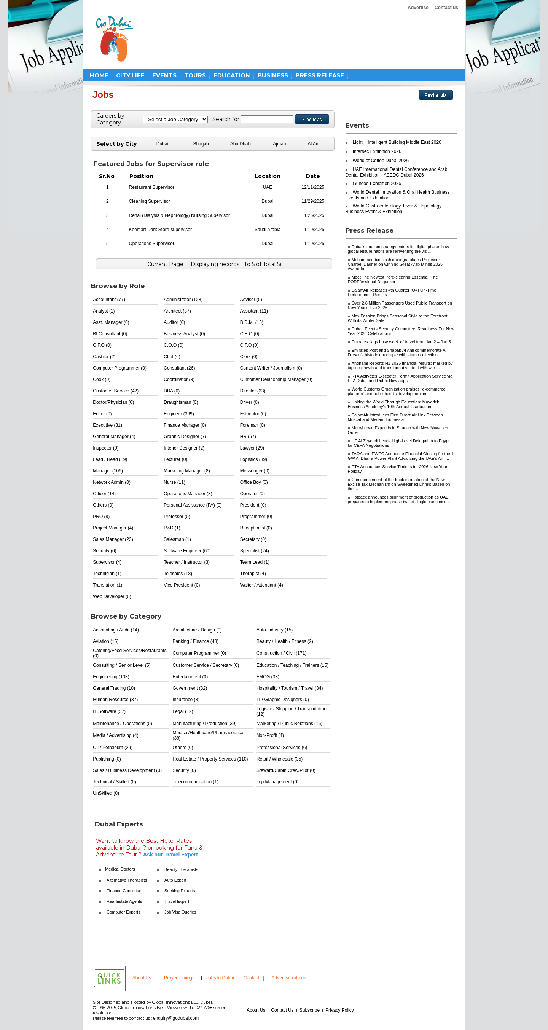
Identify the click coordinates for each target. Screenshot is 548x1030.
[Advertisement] (286, 39)
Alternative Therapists (127, 880)
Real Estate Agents (124, 901)
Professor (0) (177, 516)
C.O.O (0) (173, 345)
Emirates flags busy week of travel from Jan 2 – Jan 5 (401, 342)
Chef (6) (172, 356)
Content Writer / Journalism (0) (271, 368)
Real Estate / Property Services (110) (210, 759)
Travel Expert (176, 901)
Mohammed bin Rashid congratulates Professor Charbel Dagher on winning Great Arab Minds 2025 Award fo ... (395, 264)
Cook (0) (101, 379)
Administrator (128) (183, 299)
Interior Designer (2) (184, 448)
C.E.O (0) (250, 333)
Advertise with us (289, 978)
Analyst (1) (104, 311)
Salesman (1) (177, 539)
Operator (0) (252, 493)
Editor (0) (102, 413)
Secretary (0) (253, 539)
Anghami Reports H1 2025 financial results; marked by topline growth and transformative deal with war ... (400, 365)
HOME (99, 75)
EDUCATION (231, 75)
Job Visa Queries (180, 912)
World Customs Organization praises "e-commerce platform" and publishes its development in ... (397, 391)
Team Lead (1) (254, 562)
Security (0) (104, 550)
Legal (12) (182, 711)
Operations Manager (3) (188, 493)
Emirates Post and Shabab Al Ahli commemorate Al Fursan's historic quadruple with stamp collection (397, 352)
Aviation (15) (105, 641)
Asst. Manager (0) (111, 322)
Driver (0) (249, 402)
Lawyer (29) (252, 448)
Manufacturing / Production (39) (204, 723)
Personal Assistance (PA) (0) (193, 505)
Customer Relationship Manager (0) (276, 379)
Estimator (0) (253, 413)
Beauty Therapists (181, 869)
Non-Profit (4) (270, 735)
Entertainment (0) (190, 676)
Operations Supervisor (151, 243)
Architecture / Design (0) (196, 630)
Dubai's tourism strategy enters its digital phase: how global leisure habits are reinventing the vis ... (398, 249)
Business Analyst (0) (184, 333)
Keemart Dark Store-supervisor (160, 229)
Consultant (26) (179, 368)
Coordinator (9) (179, 379)
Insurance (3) (185, 699)
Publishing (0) (107, 759)
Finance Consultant (125, 890)
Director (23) (253, 391)
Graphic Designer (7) (185, 436)
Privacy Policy (339, 1010)
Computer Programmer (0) (120, 368)
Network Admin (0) (112, 482)
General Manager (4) (114, 436)
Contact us (446, 7)
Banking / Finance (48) (195, 641)
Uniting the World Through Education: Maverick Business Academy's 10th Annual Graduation (393, 404)
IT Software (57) (109, 711)
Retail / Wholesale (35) (279, 759)
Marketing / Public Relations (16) (289, 723)
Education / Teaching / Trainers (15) (292, 665)
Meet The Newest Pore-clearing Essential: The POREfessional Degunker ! (393, 279)
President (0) (253, 505)
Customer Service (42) (116, 391)
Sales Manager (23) (113, 539)
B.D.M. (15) (251, 322)
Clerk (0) (249, 356)
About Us (141, 978)
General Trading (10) (114, 688)
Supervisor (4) (107, 562)
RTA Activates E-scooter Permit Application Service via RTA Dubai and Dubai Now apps (400, 378)
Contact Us (282, 1010)
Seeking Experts (179, 890)
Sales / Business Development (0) (127, 770)
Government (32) (189, 688)
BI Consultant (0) (110, 333)
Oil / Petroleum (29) (112, 747)
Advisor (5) (251, 299)
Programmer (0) (256, 516)
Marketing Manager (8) (187, 471)
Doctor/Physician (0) (113, 402)
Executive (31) (107, 425)
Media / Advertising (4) (115, 735)
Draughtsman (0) (181, 402)
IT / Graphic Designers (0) (282, 699)
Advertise (418, 7)
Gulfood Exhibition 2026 (377, 183)
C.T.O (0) (249, 345)
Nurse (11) (174, 482)
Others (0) (103, 505)
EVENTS (164, 75)
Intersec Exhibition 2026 (377, 151)
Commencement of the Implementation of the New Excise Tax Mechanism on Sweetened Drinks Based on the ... (399, 484)
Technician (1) (107, 573)
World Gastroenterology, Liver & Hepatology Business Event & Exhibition (394, 208)
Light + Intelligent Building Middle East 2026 (397, 142)
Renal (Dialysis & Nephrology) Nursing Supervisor (179, 215)
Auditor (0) (174, 322)
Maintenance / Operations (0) (122, 723)
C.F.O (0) (102, 345)
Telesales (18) (178, 573)
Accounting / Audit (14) (116, 630)
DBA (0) (172, 391)
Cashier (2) (104, 356)
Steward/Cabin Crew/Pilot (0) (285, 770)
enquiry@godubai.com (176, 1018)
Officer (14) (104, 493)
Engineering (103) (111, 676)
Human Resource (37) (115, 699)
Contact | (255, 978)
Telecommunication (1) (195, 781)
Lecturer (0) (175, 459)
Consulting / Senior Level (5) (121, 665)
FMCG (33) (267, 676)
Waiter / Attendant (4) (261, 585)
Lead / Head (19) (110, 459)
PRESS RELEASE (320, 75)
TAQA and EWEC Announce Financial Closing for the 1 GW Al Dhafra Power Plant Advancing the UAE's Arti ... (401, 456)
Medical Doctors (120, 869)
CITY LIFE (130, 75)
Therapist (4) (253, 573)
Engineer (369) (179, 413)
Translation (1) (107, 585)
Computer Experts (123, 912)
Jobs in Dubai (220, 978)
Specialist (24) (254, 550)
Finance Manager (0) (185, 425)
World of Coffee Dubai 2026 (381, 160)
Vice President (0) (182, 585)
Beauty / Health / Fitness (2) (284, 641)
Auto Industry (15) (274, 630)
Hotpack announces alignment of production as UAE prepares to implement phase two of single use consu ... (399, 499)
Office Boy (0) (254, 482)
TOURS (195, 75)
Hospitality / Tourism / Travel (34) (289, 688)
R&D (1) (172, 528)
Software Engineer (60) (187, 550)
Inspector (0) (105, 448)
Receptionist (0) (256, 528)
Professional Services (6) (281, 747)
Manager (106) (108, 471)
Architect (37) (177, 311)
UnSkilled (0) (106, 793)
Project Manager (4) (113, 528)
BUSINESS (273, 75)
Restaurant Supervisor (151, 187)
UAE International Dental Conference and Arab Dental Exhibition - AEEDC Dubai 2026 (397, 172)
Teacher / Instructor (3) (187, 562)
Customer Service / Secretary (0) (205, 665)
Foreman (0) (252, 425)
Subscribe (309, 1010)
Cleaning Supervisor (149, 201)
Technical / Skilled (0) (114, 781)
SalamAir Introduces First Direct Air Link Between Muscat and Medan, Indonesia (395, 417)
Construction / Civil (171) (281, 653)
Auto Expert (175, 880)
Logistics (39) (253, 459)
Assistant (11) (254, 311)
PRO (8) (101, 516)
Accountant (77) (109, 299)
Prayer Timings (179, 978)
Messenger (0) (254, 471)
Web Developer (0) (112, 596)
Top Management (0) (277, 781)
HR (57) (248, 436)
